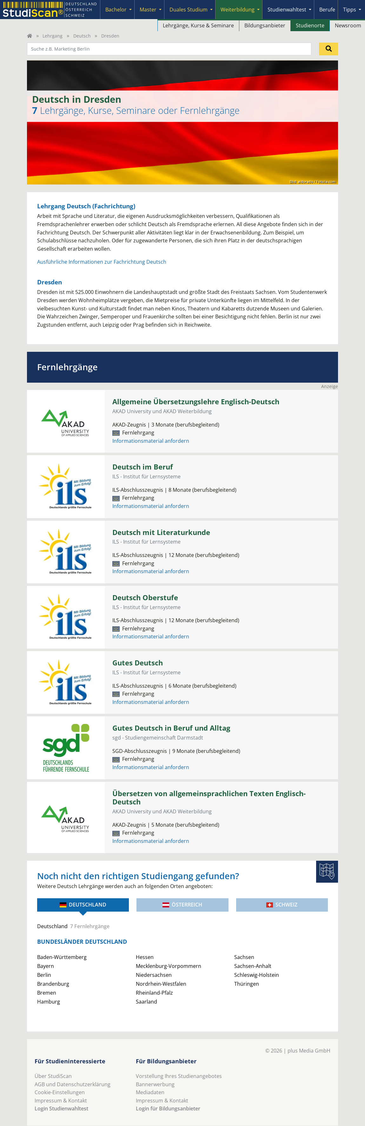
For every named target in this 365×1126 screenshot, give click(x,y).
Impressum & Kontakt (61, 1100)
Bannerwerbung (155, 1084)
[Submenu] (130, 9)
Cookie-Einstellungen (60, 1092)
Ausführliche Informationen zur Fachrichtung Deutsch (101, 261)
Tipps (349, 9)
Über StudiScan (53, 1076)
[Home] (29, 35)
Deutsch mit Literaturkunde (161, 532)
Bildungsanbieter (264, 25)
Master (148, 9)
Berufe (327, 9)
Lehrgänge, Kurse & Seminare (198, 25)
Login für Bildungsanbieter (168, 1108)
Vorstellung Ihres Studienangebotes (179, 1076)
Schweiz (281, 904)
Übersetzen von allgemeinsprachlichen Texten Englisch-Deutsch (209, 798)
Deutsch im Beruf (142, 467)
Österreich (182, 904)
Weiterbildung (238, 9)
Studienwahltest (287, 9)
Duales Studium (188, 9)
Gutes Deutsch (137, 663)
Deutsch (82, 36)
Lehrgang (53, 36)
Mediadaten (150, 1092)
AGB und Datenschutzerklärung (72, 1084)
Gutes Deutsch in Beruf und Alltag (171, 728)
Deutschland (83, 904)
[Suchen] (328, 49)
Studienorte (310, 25)
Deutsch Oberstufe (145, 597)
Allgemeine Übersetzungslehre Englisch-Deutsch (195, 402)
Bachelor (116, 9)
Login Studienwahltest (61, 1108)
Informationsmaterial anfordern (150, 440)
